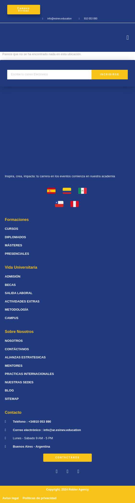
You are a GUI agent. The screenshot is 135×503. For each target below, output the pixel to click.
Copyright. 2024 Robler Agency (67, 489)
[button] (127, 37)
